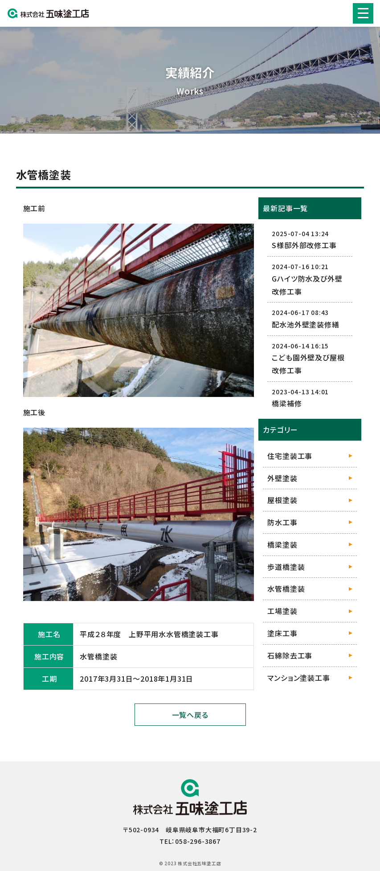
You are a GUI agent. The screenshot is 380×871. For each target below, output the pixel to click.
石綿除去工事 (289, 655)
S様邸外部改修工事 (304, 245)
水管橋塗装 (286, 588)
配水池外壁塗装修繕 (305, 324)
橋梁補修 (287, 403)
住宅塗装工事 (289, 455)
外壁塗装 (282, 478)
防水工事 (282, 522)
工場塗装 (282, 610)
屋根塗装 (282, 500)
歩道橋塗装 (286, 566)
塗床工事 (282, 633)
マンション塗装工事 (298, 677)
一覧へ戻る (190, 714)
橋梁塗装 (282, 544)
